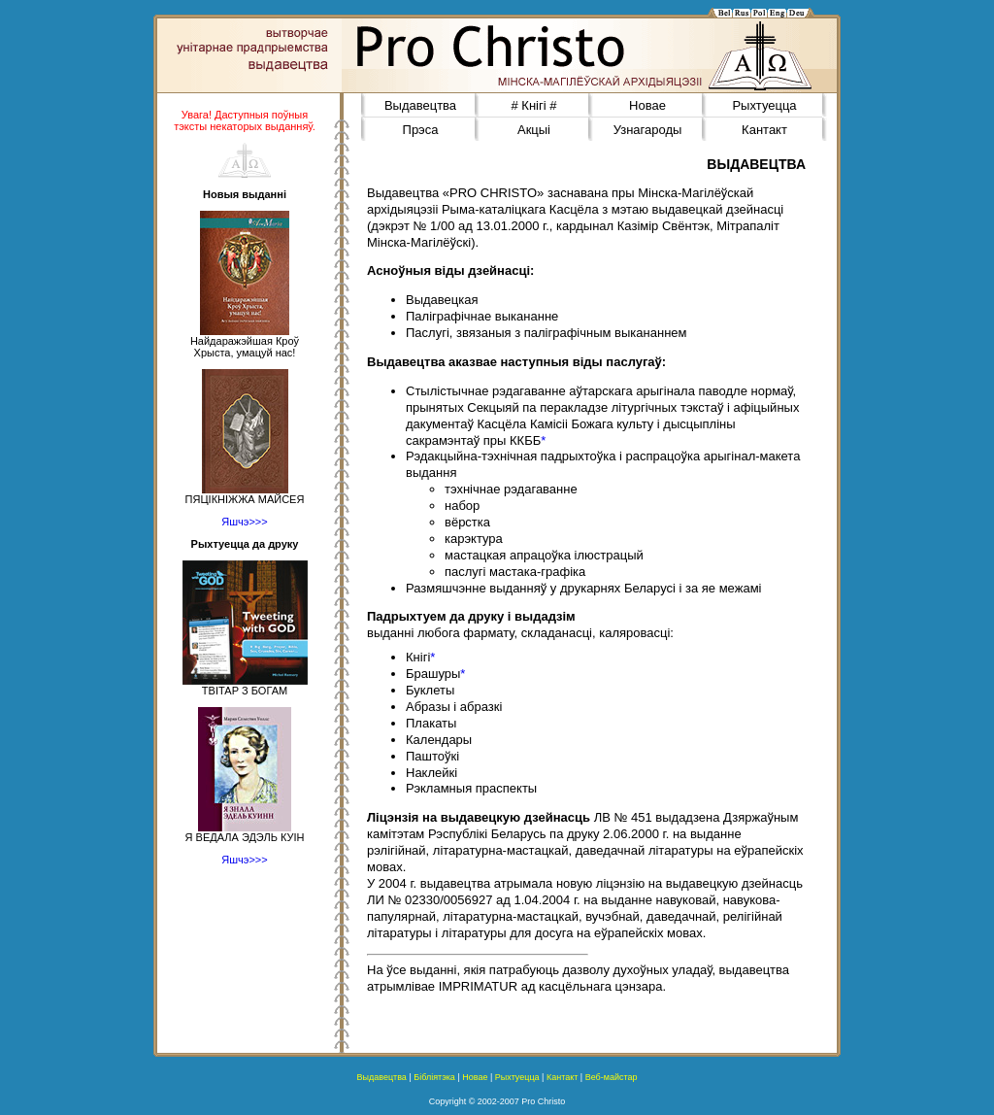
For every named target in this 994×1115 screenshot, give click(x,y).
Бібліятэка (434, 1077)
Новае (647, 105)
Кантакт (764, 129)
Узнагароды (647, 129)
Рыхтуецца (764, 105)
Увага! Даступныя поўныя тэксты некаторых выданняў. (244, 120)
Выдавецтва (420, 105)
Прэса (421, 129)
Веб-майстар (611, 1077)
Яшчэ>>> (244, 521)
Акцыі (533, 129)
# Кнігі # (534, 105)
